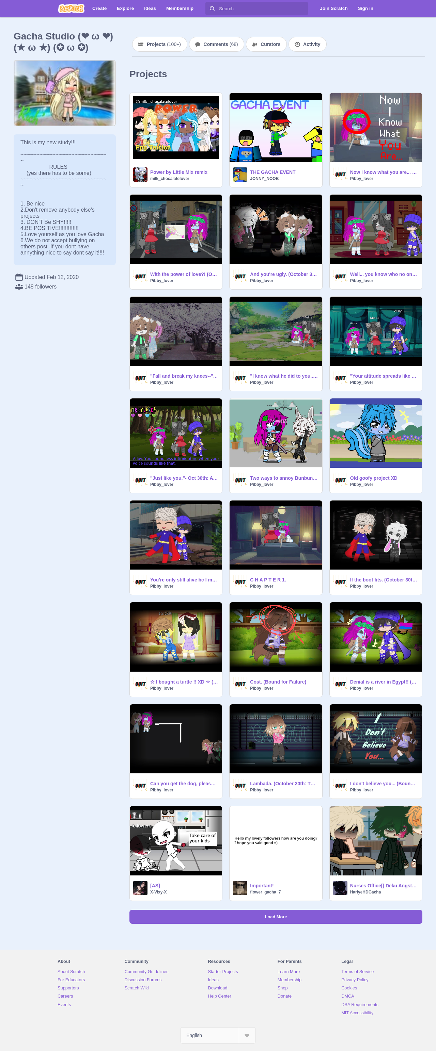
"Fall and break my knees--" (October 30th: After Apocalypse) (184, 376)
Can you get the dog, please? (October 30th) (184, 783)
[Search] (212, 8)
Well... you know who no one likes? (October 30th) (384, 274)
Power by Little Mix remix (178, 172)
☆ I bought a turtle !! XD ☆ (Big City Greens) (184, 682)
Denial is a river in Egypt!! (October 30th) (384, 682)
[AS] (155, 885)
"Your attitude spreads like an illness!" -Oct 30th (384, 376)
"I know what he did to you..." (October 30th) (284, 376)
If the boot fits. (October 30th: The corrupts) (384, 579)
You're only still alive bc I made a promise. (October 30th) (184, 579)
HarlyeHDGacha (365, 892)
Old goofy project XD (374, 478)
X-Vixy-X (158, 892)
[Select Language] (218, 1035)
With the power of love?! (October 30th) (184, 274)
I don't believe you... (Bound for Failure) (384, 783)
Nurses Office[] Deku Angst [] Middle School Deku (384, 885)
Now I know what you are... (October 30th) (384, 172)
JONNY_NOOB (264, 178)
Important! (262, 885)
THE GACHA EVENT (272, 172)
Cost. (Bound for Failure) (278, 682)
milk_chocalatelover (169, 178)
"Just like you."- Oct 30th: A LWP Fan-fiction (184, 478)
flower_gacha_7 (265, 892)
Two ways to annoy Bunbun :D (284, 478)
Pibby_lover (361, 178)
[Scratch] (71, 8)
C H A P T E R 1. (268, 579)
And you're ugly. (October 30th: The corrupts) (284, 274)
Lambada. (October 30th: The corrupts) (284, 783)
